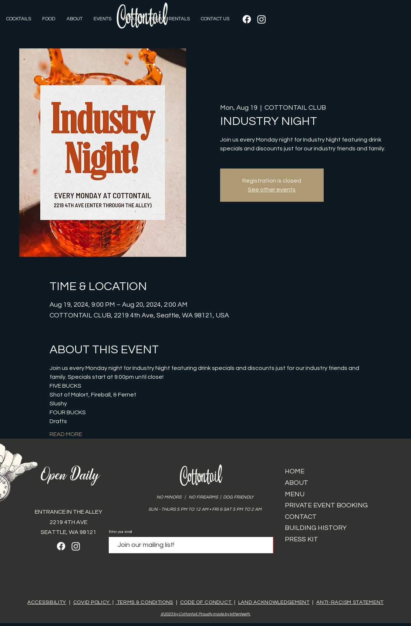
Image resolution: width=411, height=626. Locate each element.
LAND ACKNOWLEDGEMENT (274, 602)
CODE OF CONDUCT (206, 602)
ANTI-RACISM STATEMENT (350, 602)
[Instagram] (261, 19)
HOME (294, 471)
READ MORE (66, 434)
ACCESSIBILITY (46, 602)
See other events (272, 190)
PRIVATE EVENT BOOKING (326, 505)
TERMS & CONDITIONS (144, 602)
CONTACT (301, 516)
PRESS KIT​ (301, 539)
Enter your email (120, 532)
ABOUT (296, 482)
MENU (294, 494)
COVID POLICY (92, 602)
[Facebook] (246, 19)
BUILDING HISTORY (316, 527)
